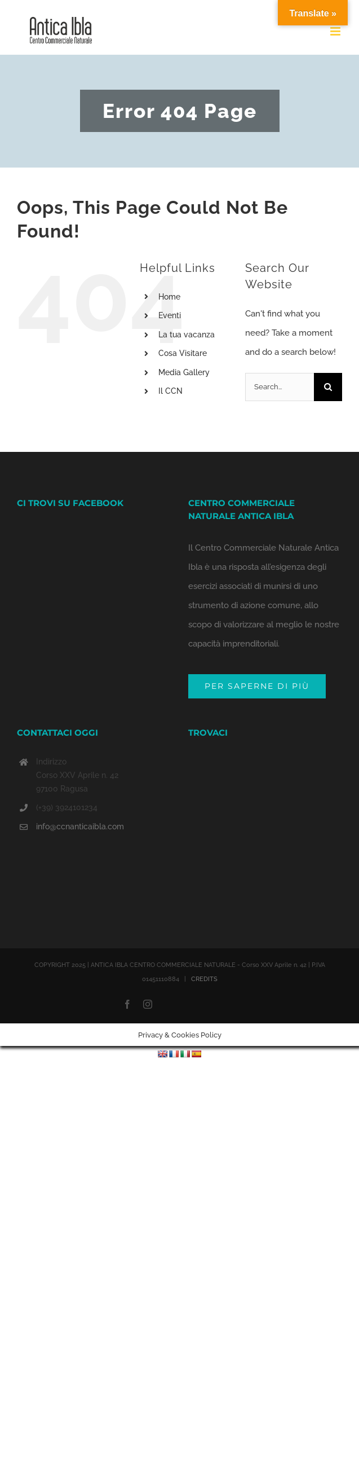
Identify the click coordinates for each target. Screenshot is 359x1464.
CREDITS (204, 979)
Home (169, 296)
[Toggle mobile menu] (336, 31)
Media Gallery (184, 372)
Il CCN (170, 390)
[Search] (328, 387)
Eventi (169, 315)
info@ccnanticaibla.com (80, 826)
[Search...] (279, 387)
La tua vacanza (186, 334)
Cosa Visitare (182, 353)
